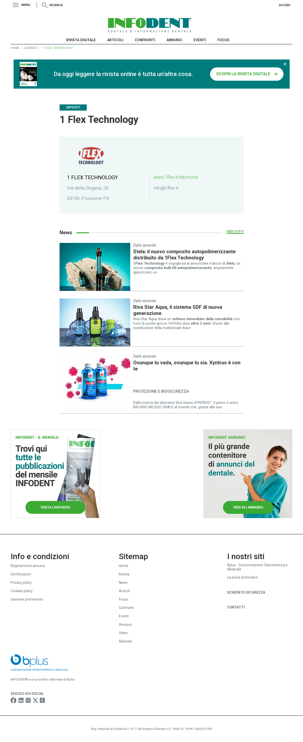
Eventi (200, 40)
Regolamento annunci (28, 566)
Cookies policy (22, 591)
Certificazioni (21, 574)
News (123, 583)
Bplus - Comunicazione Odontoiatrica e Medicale (257, 567)
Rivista (124, 574)
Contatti (236, 607)
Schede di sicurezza (246, 592)
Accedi (284, 5)
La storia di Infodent (242, 577)
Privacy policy (21, 583)
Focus (223, 40)
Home (15, 48)
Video (123, 633)
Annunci (174, 40)
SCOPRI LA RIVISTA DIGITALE (243, 74)
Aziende (31, 48)
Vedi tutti (235, 231)
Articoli (115, 40)
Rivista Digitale (81, 40)
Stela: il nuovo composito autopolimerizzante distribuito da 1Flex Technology (184, 255)
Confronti (145, 40)
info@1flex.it (165, 188)
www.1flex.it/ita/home (175, 177)
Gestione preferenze (27, 599)
